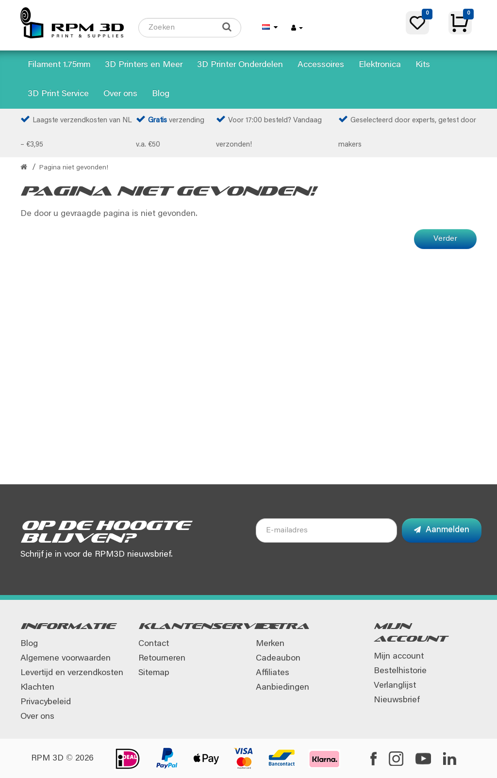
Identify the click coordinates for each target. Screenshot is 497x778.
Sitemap (153, 673)
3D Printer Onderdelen (240, 65)
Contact (153, 644)
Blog (160, 94)
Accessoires (321, 65)
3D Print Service (58, 94)
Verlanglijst (395, 685)
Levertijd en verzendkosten (71, 673)
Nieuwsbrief (396, 700)
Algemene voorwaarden (65, 658)
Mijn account (399, 656)
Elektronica (380, 65)
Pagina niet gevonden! (73, 168)
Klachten (37, 687)
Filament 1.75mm (59, 65)
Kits (422, 65)
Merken (270, 644)
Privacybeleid (45, 702)
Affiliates (272, 673)
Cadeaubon (278, 658)
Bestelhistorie (400, 671)
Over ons (120, 94)
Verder (445, 239)
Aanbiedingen (282, 687)
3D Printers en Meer (143, 65)
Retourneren (161, 658)
